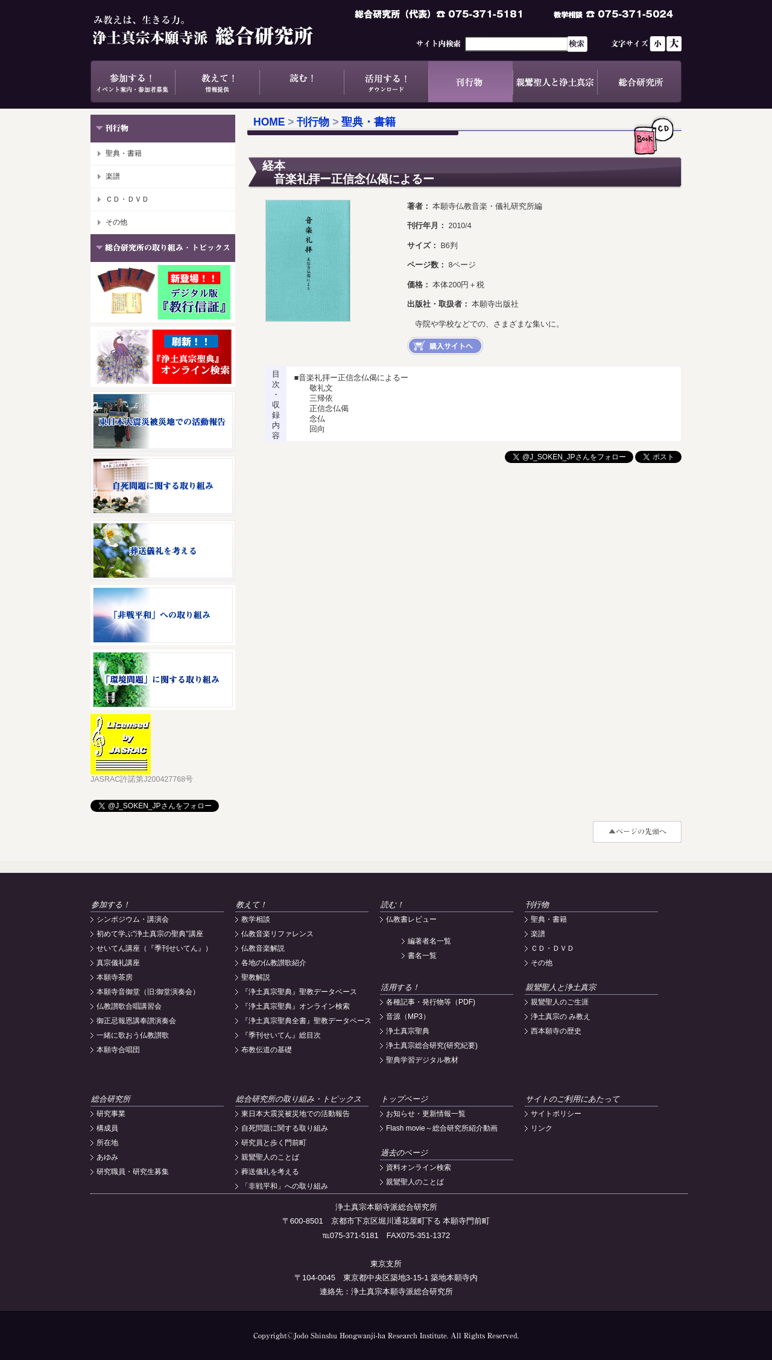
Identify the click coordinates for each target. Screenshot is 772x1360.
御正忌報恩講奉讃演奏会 (136, 1021)
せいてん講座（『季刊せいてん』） (154, 948)
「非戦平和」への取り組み (284, 1186)
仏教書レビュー (411, 919)
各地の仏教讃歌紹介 (273, 963)
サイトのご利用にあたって (572, 1098)
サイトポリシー (556, 1113)
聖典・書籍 (124, 153)
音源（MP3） (408, 1016)
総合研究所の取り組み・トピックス (298, 1098)
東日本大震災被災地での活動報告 (295, 1113)
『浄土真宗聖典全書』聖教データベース (306, 1021)
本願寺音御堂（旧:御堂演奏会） (148, 992)
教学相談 (255, 919)
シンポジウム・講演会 (132, 919)
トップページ (404, 1098)
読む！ (301, 81)
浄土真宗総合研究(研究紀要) (432, 1045)
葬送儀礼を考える (270, 1171)
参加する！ (132, 81)
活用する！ (386, 81)
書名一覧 (422, 955)
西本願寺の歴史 (556, 1031)
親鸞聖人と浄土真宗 (555, 81)
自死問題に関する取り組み (284, 1128)
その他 (116, 222)
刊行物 (470, 81)
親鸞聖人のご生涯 (560, 1002)
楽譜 (113, 176)
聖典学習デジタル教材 (422, 1060)
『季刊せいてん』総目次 (281, 1035)
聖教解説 (255, 977)
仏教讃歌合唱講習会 (129, 1006)
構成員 (107, 1128)
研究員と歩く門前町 (273, 1142)
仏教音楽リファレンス (277, 934)
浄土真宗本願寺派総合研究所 (220, 30)
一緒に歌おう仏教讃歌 (132, 1035)
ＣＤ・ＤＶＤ (127, 199)
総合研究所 (639, 81)
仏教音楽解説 (263, 948)
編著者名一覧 (429, 941)
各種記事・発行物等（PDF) (430, 1002)
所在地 (107, 1142)
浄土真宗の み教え (560, 1016)
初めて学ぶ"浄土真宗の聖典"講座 (149, 934)
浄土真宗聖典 (407, 1031)
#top (637, 832)
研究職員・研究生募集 (132, 1171)
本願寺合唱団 (118, 1050)
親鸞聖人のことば (270, 1157)
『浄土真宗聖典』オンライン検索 (295, 1006)
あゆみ (107, 1157)
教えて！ (217, 81)
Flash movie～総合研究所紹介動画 (442, 1128)
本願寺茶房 (114, 977)
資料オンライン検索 (418, 1167)
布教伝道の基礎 (266, 1050)
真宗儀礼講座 (118, 963)
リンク (541, 1128)
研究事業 (110, 1113)
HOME (269, 122)
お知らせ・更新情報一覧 (426, 1113)
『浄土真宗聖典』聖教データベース (299, 992)
